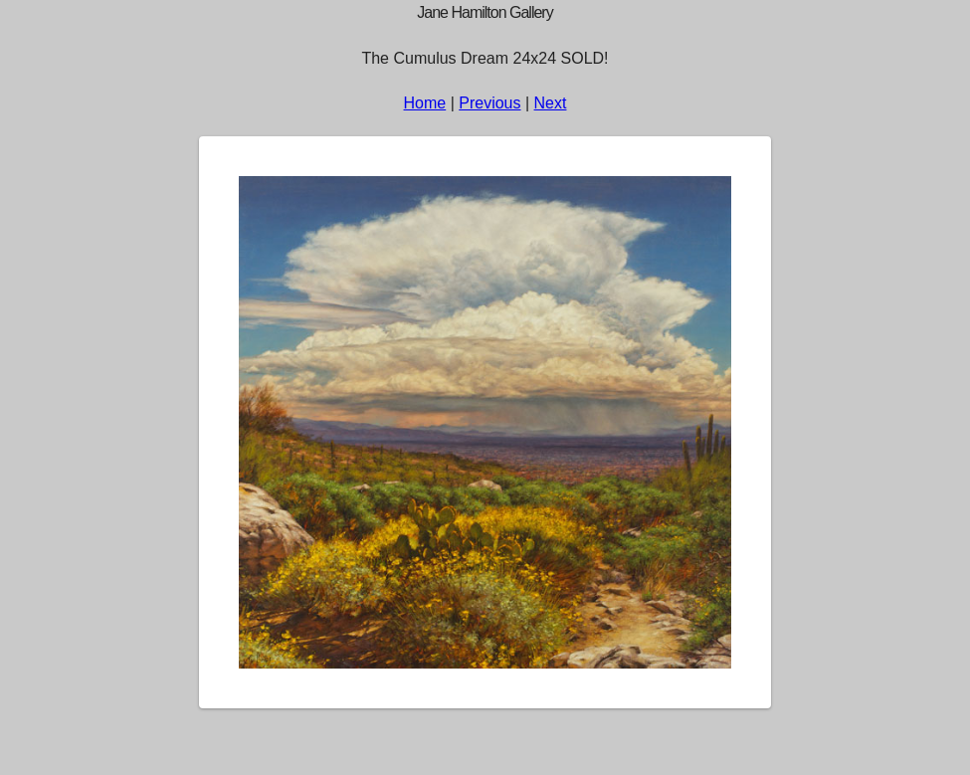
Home (425, 103)
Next (550, 103)
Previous (489, 103)
